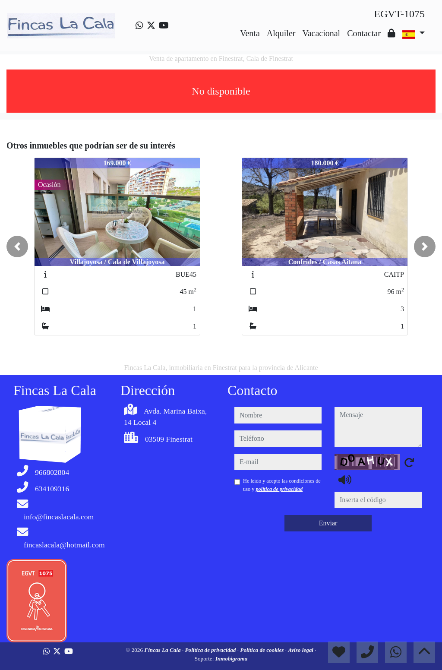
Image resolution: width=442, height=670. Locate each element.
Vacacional (321, 33)
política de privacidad (279, 489)
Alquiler (281, 33)
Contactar (364, 33)
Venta (250, 33)
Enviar (328, 523)
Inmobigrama (231, 658)
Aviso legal (301, 650)
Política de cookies (262, 650)
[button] (17, 246)
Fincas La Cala (163, 650)
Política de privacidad (211, 650)
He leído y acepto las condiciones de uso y (282, 485)
